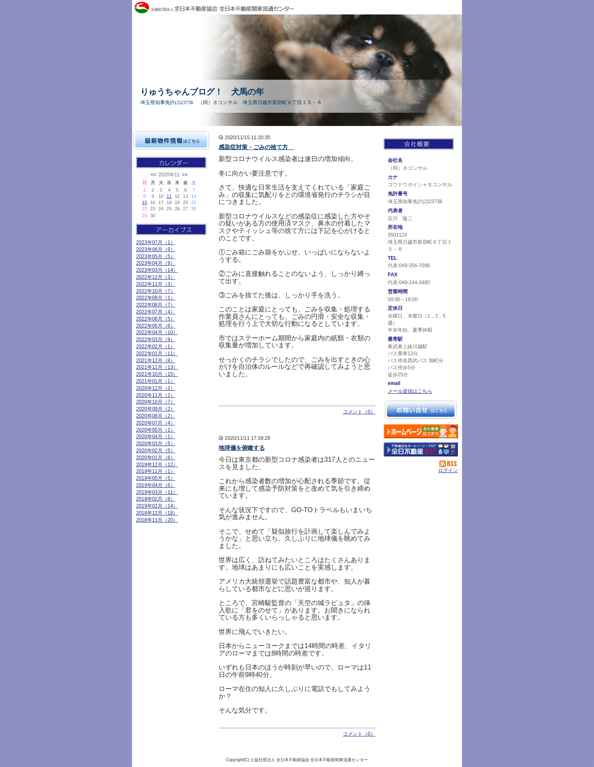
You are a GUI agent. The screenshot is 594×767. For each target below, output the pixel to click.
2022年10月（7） (155, 291)
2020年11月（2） (155, 395)
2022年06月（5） (155, 319)
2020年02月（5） (155, 451)
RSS (448, 464)
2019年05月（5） (155, 478)
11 (169, 196)
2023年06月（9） (155, 249)
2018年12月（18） (157, 513)
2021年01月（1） (155, 381)
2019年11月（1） (155, 471)
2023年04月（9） (155, 263)
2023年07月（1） (155, 242)
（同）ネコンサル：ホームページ (421, 431)
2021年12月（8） (155, 360)
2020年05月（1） (155, 430)
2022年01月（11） (157, 353)
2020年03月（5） (155, 443)
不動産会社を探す (421, 449)
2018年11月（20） (157, 520)
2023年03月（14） (157, 270)
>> (185, 175)
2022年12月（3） (155, 277)
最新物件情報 (171, 140)
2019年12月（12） (157, 465)
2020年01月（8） (155, 458)
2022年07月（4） (155, 312)
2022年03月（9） (155, 339)
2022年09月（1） (155, 298)
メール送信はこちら (410, 391)
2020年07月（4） (155, 423)
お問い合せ (421, 409)
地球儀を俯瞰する (242, 447)
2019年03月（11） (157, 492)
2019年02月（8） (155, 499)
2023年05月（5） (155, 256)
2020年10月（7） (155, 402)
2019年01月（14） (157, 506)
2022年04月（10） (157, 332)
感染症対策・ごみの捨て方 (256, 147)
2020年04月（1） (155, 436)
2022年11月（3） (155, 284)
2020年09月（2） (155, 409)
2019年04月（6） (155, 485)
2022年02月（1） (155, 346)
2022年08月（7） (155, 305)
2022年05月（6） (155, 326)
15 (144, 202)
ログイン (448, 470)
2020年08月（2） (155, 416)
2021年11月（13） (157, 367)
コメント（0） (359, 412)
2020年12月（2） (155, 388)
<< (153, 175)
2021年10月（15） (157, 374)
